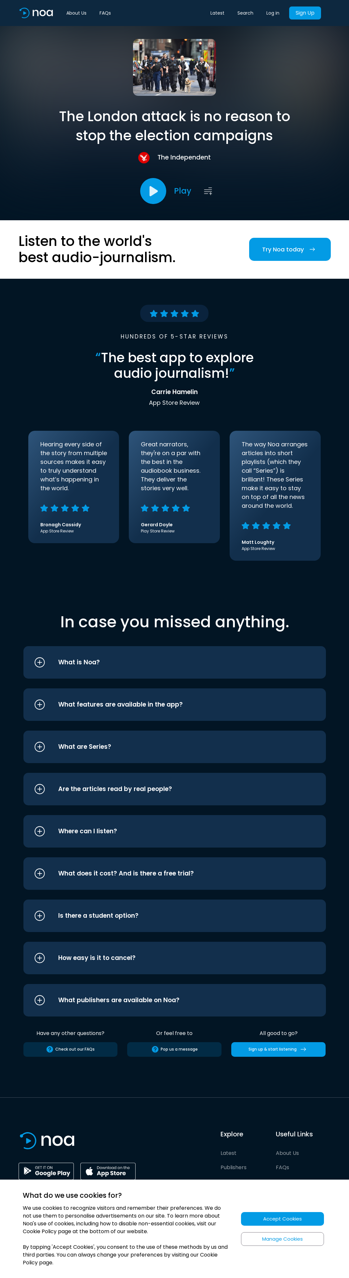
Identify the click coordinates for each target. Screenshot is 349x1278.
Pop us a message (174, 1049)
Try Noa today (290, 249)
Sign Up (305, 13)
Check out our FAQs (70, 1049)
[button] (162, 662)
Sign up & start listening (278, 1049)
